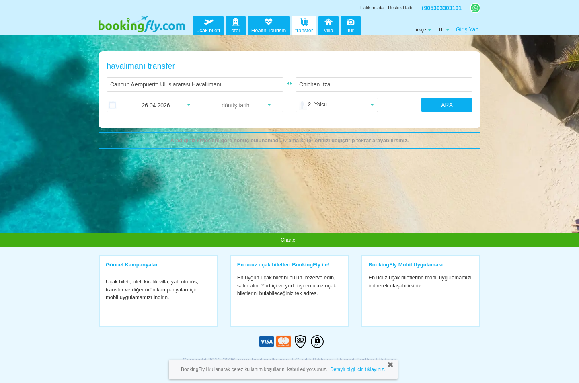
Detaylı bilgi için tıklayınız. (357, 369)
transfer (304, 24)
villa (328, 24)
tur (350, 24)
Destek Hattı (400, 7)
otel (235, 24)
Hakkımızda (372, 7)
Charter (289, 240)
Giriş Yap (467, 29)
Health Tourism (268, 25)
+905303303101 (441, 8)
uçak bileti (208, 24)
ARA (447, 105)
